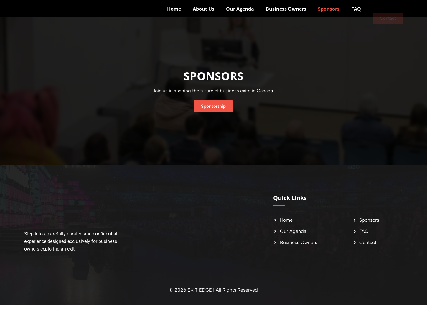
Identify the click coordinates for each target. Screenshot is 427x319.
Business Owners (286, 16)
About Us (203, 16)
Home (174, 16)
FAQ (356, 16)
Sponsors (328, 16)
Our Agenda (240, 16)
